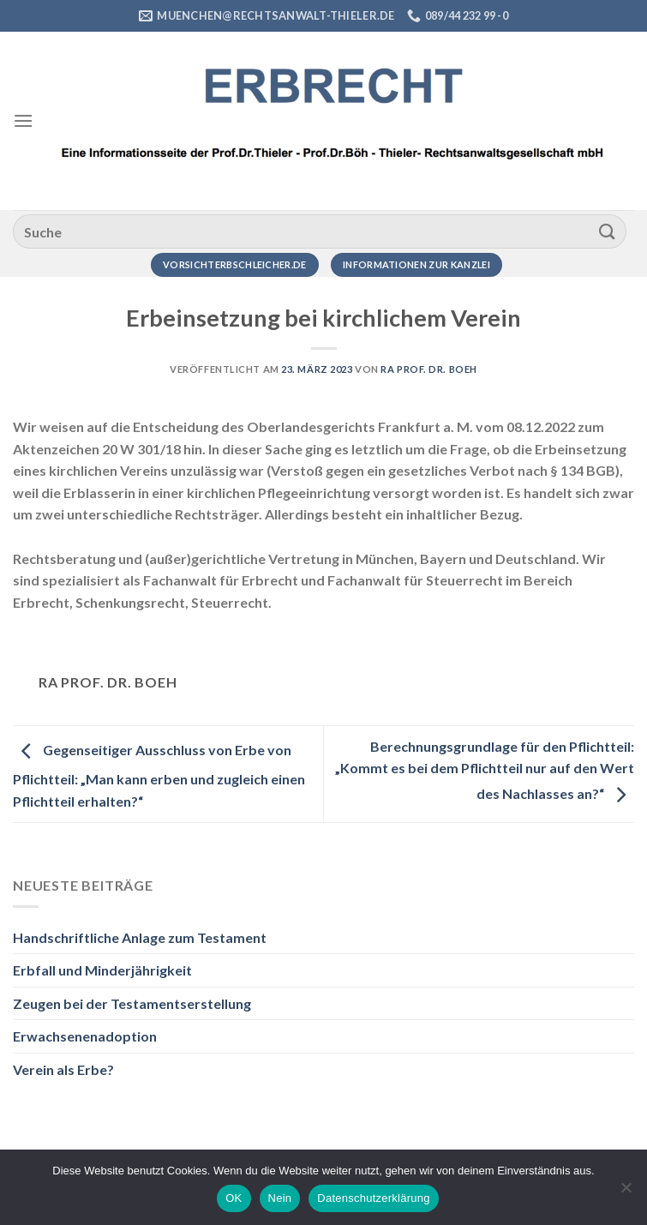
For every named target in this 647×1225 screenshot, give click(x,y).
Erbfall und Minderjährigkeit (102, 970)
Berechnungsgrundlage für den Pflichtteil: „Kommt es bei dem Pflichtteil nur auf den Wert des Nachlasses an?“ (484, 770)
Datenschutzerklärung (373, 1198)
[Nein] (625, 1192)
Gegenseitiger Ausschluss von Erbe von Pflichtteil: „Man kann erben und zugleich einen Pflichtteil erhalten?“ (159, 775)
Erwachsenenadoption (85, 1036)
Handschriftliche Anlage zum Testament (140, 937)
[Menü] (23, 120)
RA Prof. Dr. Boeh (428, 369)
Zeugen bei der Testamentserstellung (132, 1003)
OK (233, 1198)
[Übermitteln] (607, 231)
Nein (280, 1198)
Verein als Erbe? (63, 1069)
